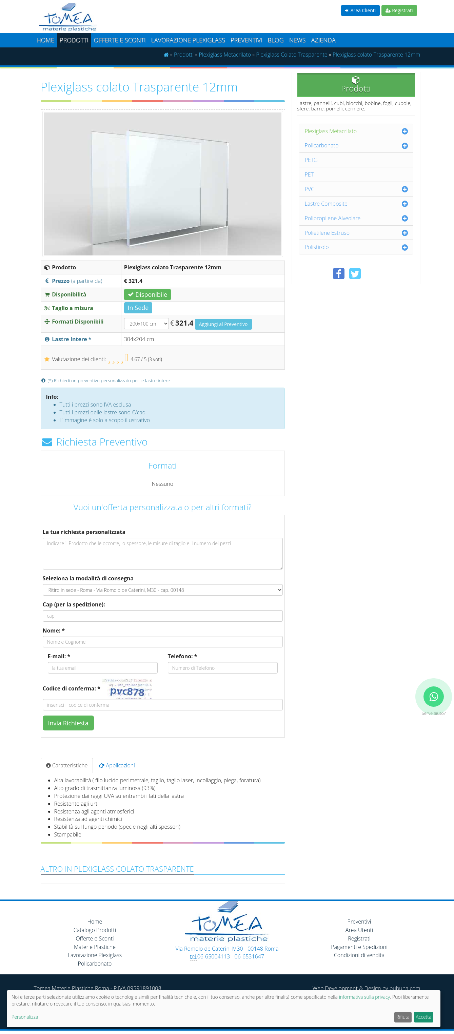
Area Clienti (360, 10)
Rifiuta (403, 1017)
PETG (311, 160)
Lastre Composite (326, 203)
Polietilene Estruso (327, 232)
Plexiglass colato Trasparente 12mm (376, 54)
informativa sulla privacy (364, 997)
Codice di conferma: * (71, 688)
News (297, 40)
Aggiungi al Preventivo (223, 324)
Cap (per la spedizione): (74, 604)
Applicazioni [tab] (117, 765)
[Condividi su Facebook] (338, 273)
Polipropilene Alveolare (333, 218)
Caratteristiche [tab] (67, 765)
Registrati (399, 10)
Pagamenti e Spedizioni (359, 947)
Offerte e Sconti (120, 40)
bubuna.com (405, 988)
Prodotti (74, 40)
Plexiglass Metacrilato (225, 54)
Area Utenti (359, 930)
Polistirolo (317, 247)
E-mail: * (59, 656)
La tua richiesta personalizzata (84, 532)
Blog (275, 40)
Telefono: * (182, 656)
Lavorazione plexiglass (188, 40)
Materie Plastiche (95, 947)
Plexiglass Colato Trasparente (291, 54)
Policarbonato (322, 145)
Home (45, 40)
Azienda (323, 40)
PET (309, 174)
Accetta (423, 1017)
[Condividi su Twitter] (355, 273)
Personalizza (25, 1017)
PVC (310, 189)
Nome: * (54, 630)
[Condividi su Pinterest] (371, 273)
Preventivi (246, 40)
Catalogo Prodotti (95, 930)
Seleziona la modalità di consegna (88, 578)
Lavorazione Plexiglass (95, 955)
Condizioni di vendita (359, 955)
